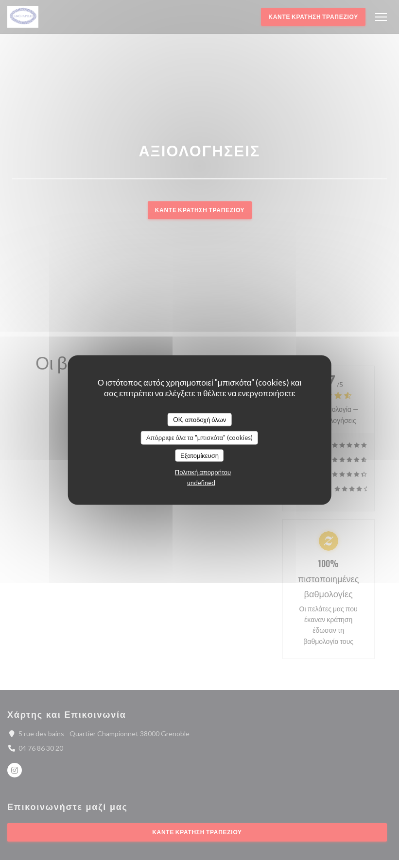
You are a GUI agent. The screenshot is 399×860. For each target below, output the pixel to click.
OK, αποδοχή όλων (199, 419)
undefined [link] (201, 483)
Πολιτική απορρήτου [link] (203, 472)
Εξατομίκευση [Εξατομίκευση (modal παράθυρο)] (199, 455)
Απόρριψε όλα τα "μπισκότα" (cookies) (199, 437)
